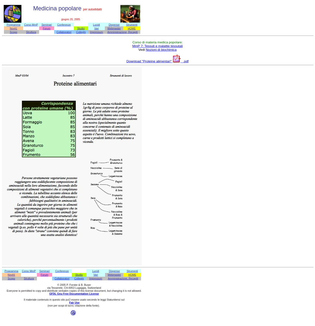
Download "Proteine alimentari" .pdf (157, 61)
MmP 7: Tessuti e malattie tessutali (157, 46)
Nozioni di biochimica (161, 50)
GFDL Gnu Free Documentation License (74, 293)
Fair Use (74, 302)
